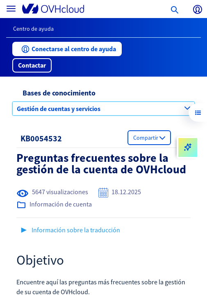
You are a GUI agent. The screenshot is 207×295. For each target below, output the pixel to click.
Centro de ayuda (33, 28)
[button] (67, 49)
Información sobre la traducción (76, 230)
